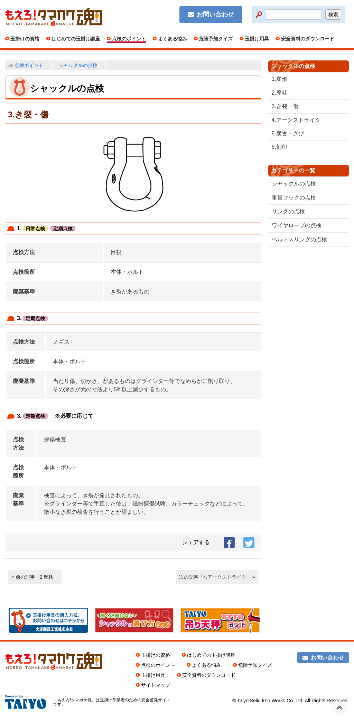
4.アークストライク (296, 120)
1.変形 (279, 79)
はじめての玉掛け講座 (75, 38)
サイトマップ (155, 685)
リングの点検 (288, 211)
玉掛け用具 (256, 38)
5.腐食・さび (288, 133)
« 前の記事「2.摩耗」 (34, 577)
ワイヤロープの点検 (297, 225)
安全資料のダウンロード (307, 38)
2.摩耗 (279, 93)
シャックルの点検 (294, 183)
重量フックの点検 (294, 198)
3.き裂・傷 (285, 106)
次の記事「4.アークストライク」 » (217, 577)
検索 (333, 14)
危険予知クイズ (215, 38)
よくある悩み (172, 38)
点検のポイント (128, 38)
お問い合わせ (215, 14)
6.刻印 (279, 147)
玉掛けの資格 (24, 38)
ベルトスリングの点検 (299, 239)
